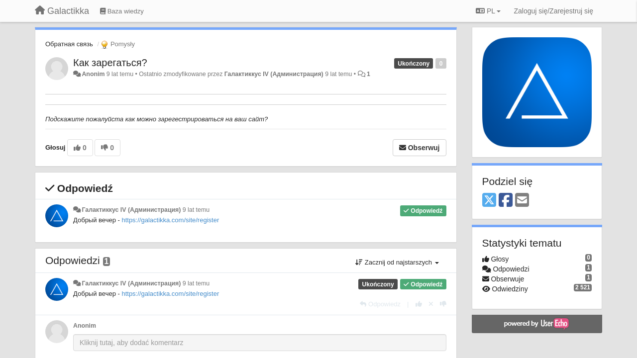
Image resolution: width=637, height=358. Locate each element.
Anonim (93, 74)
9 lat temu (196, 209)
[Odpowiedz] (380, 304)
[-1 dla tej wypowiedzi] (443, 304)
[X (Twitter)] (489, 200)
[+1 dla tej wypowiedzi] (419, 304)
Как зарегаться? (110, 62)
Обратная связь (69, 44)
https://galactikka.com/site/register (170, 220)
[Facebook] (506, 200)
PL (488, 11)
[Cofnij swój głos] (430, 304)
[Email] (522, 200)
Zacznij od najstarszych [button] (396, 262)
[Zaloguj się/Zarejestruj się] (553, 10)
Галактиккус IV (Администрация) (273, 74)
